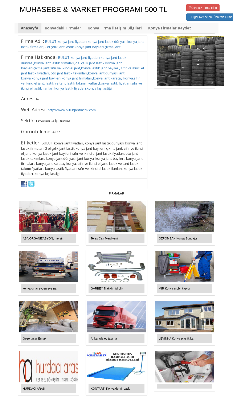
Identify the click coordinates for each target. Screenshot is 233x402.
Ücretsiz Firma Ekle (203, 7)
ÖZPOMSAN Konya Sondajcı (178, 238)
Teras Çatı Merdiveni (104, 238)
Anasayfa (29, 27)
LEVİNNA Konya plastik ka (176, 338)
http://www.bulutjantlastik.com (72, 110)
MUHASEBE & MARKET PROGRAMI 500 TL (94, 9)
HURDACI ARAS (34, 388)
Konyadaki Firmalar (63, 27)
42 (37, 99)
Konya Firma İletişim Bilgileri (114, 27)
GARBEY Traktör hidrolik (107, 288)
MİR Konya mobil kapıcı (174, 288)
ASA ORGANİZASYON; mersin (43, 238)
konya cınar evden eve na (39, 288)
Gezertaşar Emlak (34, 338)
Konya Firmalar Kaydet (169, 27)
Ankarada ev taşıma (104, 338)
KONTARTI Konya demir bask (110, 388)
